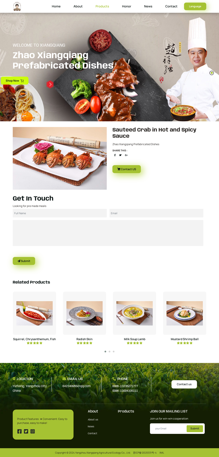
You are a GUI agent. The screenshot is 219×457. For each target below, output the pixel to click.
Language (195, 6)
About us (93, 420)
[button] (212, 73)
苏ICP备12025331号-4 (145, 452)
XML (161, 452)
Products (102, 6)
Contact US (126, 169)
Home (56, 6)
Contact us (184, 384)
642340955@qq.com (76, 386)
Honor (126, 6)
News (148, 6)
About (78, 6)
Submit (24, 261)
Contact (171, 6)
